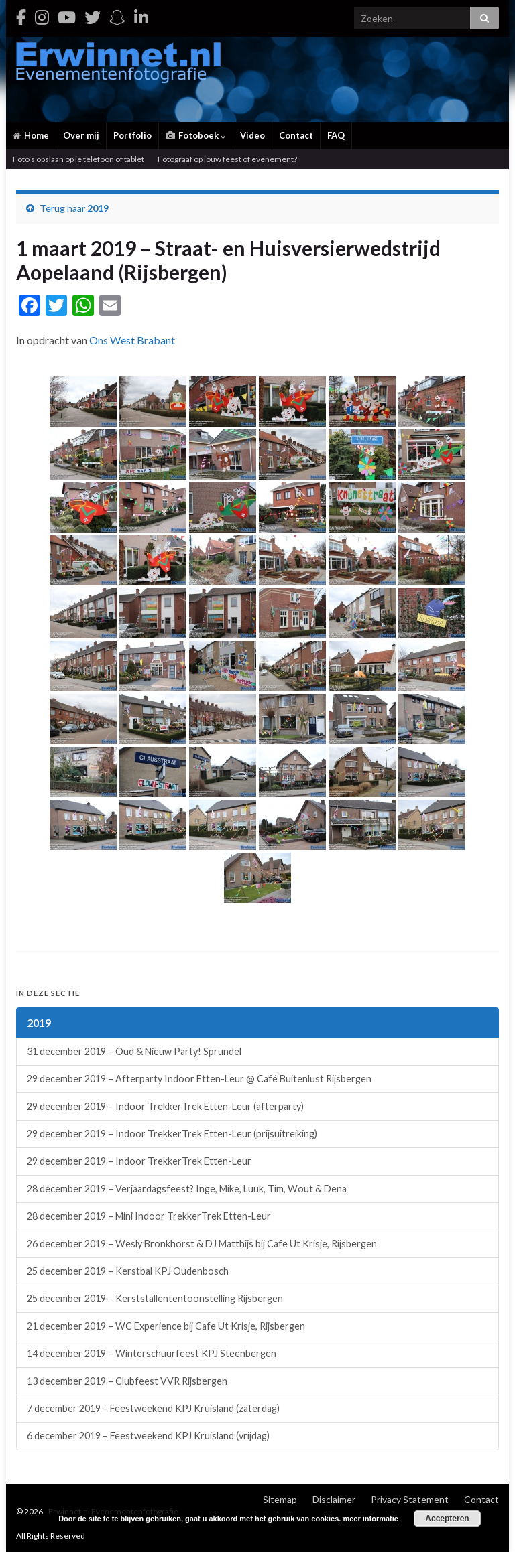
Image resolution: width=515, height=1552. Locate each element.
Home (31, 135)
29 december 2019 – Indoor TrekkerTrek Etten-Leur (139, 1161)
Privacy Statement (410, 1499)
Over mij (81, 135)
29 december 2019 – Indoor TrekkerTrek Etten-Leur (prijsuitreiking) (172, 1133)
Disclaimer (333, 1499)
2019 (98, 208)
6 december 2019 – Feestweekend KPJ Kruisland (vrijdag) (148, 1435)
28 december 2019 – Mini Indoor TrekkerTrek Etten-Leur (149, 1216)
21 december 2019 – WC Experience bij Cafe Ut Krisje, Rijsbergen (166, 1326)
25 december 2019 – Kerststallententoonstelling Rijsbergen (155, 1298)
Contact (296, 135)
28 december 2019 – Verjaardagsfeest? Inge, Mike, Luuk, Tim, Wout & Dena (187, 1188)
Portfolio (132, 135)
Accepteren (447, 1518)
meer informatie (370, 1518)
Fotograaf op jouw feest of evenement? (227, 159)
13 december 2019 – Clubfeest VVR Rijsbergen (127, 1381)
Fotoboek (196, 135)
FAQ (336, 135)
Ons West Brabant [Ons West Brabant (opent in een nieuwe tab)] (132, 340)
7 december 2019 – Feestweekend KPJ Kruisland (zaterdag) (153, 1408)
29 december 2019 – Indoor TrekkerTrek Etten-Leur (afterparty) (165, 1106)
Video (252, 135)
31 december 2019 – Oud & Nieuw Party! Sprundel (134, 1051)
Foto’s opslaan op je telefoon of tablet (78, 159)
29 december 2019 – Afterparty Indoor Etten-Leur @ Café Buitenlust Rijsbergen (199, 1078)
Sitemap (280, 1499)
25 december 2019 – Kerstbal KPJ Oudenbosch (128, 1271)
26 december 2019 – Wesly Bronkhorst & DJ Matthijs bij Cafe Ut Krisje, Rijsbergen (202, 1243)
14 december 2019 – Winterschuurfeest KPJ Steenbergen (151, 1353)
